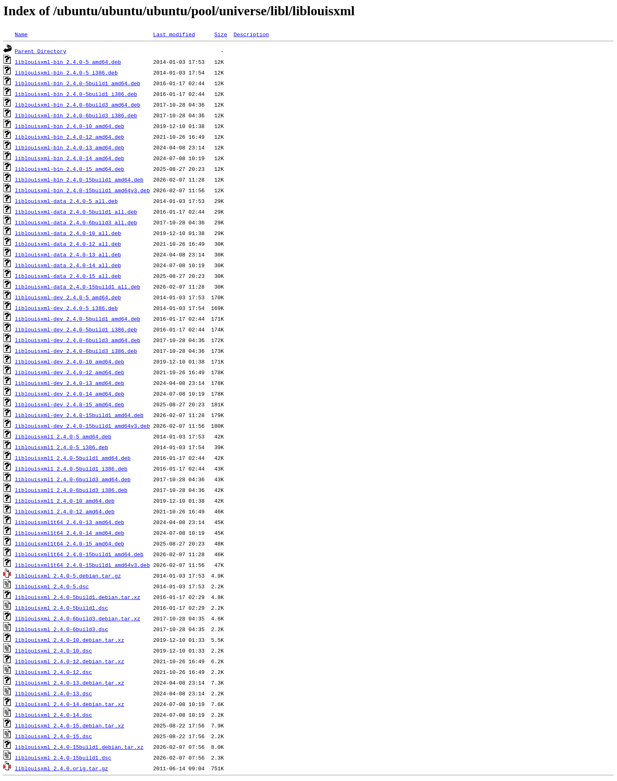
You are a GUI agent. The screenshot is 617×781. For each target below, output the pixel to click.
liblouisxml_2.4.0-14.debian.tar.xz (69, 704)
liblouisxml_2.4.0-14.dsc (53, 714)
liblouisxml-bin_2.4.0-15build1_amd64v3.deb (82, 190)
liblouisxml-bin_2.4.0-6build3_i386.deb (76, 115)
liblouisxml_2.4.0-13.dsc (53, 693)
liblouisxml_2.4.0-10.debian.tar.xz (69, 639)
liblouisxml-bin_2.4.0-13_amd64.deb (69, 147)
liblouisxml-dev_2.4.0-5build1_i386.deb (76, 329)
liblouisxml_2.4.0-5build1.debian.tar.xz (77, 597)
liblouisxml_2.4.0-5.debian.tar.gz (68, 575)
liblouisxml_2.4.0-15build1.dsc (63, 757)
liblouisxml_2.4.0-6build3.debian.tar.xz (77, 618)
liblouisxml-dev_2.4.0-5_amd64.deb (68, 297)
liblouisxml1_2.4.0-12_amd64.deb (65, 511)
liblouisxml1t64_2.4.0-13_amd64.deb (69, 522)
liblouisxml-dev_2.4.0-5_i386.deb (66, 308)
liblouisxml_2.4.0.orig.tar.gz (61, 768)
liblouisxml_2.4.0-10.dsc (53, 650)
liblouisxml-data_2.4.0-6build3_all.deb (76, 222)
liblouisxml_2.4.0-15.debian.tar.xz (69, 725)
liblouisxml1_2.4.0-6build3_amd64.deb (73, 479)
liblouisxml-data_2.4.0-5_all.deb (66, 201)
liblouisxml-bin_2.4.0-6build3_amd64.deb (77, 104)
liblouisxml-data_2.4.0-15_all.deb (68, 276)
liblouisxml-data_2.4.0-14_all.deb (68, 265)
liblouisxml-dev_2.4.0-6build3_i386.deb (76, 350)
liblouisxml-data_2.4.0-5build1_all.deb (76, 211)
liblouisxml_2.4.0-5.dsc (52, 586)
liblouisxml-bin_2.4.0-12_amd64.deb (69, 136)
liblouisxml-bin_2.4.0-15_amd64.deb (69, 169)
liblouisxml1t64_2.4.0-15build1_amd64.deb (79, 554)
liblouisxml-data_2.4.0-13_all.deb (68, 254)
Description (251, 34)
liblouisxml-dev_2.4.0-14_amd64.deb (69, 393)
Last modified (174, 34)
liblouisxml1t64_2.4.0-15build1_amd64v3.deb (82, 565)
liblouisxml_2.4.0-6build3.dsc (61, 629)
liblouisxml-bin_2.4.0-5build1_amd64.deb (77, 83)
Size (220, 34)
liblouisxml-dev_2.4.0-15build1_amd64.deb (79, 415)
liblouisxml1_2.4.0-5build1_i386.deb (71, 468)
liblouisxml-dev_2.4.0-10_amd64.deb (69, 361)
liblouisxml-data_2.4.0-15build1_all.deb (77, 286)
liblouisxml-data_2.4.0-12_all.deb (68, 243)
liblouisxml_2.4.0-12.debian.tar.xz (69, 661)
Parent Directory (40, 51)
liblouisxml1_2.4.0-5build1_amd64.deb (73, 458)
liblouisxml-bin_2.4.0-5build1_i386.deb (76, 94)
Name (21, 34)
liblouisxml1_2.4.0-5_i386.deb (61, 447)
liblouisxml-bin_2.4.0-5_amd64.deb (68, 61)
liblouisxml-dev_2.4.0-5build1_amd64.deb (77, 318)
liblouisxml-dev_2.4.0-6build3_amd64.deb (77, 340)
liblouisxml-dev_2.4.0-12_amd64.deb (69, 372)
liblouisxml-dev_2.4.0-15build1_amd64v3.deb (82, 425)
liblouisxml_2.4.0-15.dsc (53, 736)
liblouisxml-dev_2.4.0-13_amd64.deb (69, 383)
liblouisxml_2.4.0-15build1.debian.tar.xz (79, 747)
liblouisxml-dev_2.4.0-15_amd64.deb (69, 404)
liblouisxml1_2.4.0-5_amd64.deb (63, 436)
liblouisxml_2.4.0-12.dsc (53, 672)
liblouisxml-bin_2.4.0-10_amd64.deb (69, 126)
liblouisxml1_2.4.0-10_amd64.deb (65, 500)
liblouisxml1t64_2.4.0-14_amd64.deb (69, 532)
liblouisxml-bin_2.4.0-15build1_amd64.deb (79, 179)
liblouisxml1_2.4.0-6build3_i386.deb (71, 490)
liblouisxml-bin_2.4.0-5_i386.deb (66, 72)
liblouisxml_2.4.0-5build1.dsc (61, 607)
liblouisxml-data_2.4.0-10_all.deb (68, 233)
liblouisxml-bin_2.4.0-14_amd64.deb (69, 158)
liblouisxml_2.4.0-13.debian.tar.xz (69, 682)
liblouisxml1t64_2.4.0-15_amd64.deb (69, 543)
